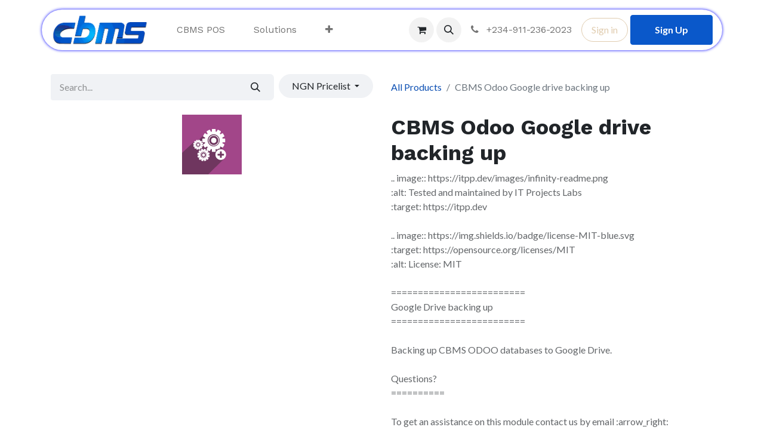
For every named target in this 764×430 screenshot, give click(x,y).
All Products (416, 87)
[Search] (256, 87)
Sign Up (671, 29)
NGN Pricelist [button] (322, 85)
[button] (448, 29)
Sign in (605, 29)
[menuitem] (200, 30)
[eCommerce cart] (421, 29)
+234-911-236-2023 (520, 29)
